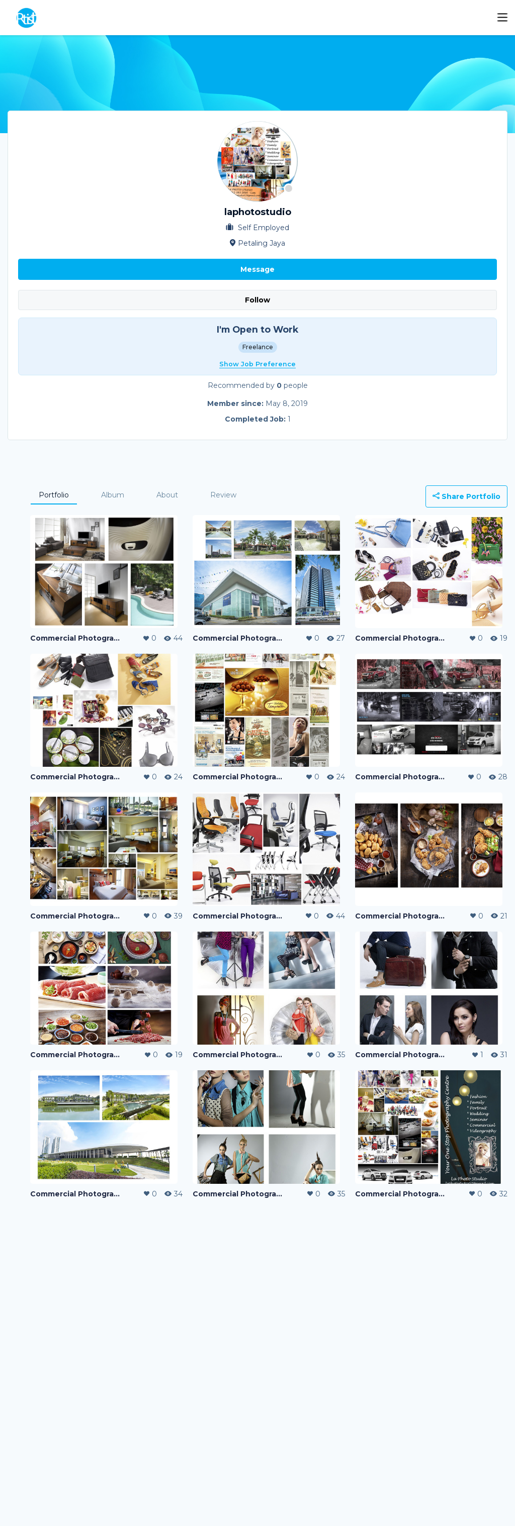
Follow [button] (257, 299)
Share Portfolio (466, 496)
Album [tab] (112, 494)
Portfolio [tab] (54, 494)
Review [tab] (223, 494)
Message (257, 269)
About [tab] (167, 494)
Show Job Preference (257, 364)
